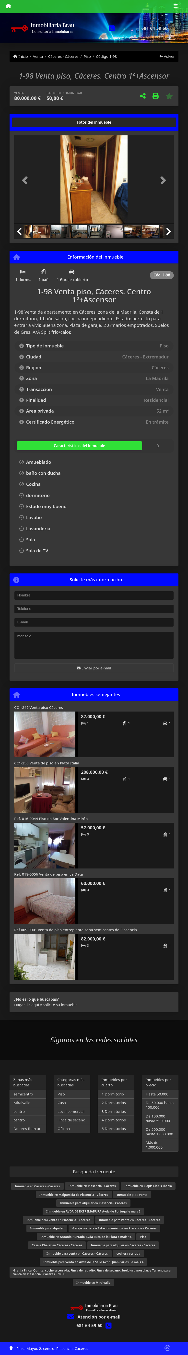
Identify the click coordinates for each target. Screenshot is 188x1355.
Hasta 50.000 (157, 1094)
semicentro (23, 1094)
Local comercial (71, 1111)
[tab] (33, 122)
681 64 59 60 (154, 28)
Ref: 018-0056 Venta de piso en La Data (48, 874)
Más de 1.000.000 (154, 1145)
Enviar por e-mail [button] (94, 668)
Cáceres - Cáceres (63, 56)
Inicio (20, 56)
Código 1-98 (106, 56)
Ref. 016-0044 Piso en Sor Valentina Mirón (51, 818)
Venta (38, 56)
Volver (167, 56)
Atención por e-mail (93, 1317)
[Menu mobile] (8, 6)
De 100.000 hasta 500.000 (158, 1118)
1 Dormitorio (113, 1094)
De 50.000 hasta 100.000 (160, 1105)
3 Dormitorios (114, 1111)
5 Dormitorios (114, 1128)
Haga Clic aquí (26, 1004)
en (37, 1186)
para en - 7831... (92, 1272)
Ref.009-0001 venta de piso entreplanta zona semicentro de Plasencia (75, 929)
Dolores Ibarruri (27, 1128)
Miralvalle (21, 1102)
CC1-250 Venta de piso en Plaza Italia (46, 763)
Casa (62, 1102)
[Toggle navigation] (175, 6)
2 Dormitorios (114, 1102)
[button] (26, 180)
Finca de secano (71, 1119)
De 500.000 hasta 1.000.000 (159, 1131)
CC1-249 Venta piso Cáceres (38, 707)
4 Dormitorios (114, 1119)
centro (19, 1111)
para (132, 1195)
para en (93, 1203)
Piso (87, 56)
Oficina (64, 1128)
